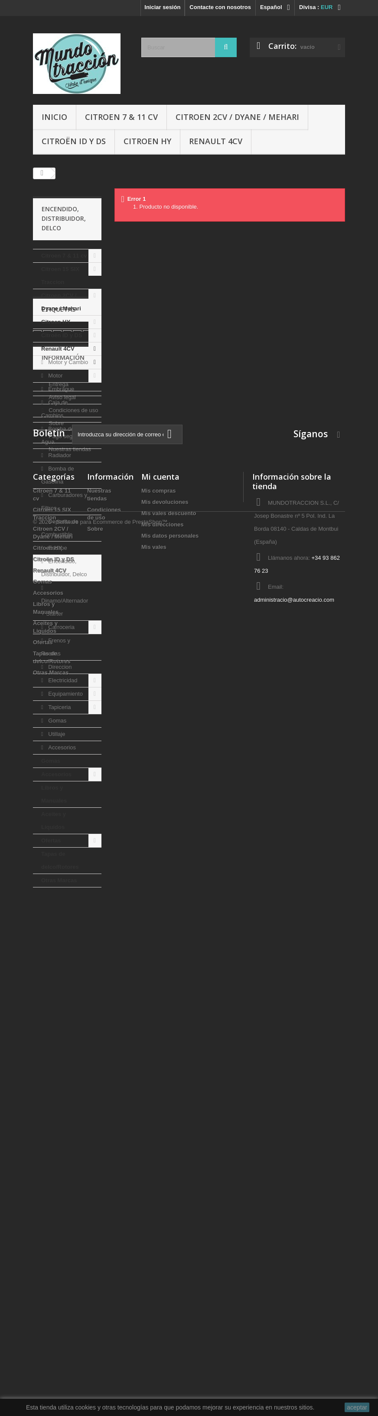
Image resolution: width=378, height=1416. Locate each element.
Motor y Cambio (67, 362)
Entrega (57, 1001)
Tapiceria (59, 707)
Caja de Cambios (54, 409)
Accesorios (61, 747)
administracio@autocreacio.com (294, 1288)
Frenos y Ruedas (55, 647)
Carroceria (61, 627)
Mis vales (153, 1235)
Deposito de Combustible (59, 528)
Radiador (59, 455)
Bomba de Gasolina (57, 475)
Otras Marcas (59, 880)
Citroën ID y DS (74, 141)
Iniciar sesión (162, 7)
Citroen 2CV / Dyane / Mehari (237, 117)
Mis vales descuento (168, 1202)
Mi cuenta (160, 1165)
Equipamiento (65, 693)
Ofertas (51, 840)
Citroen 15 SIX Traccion (60, 275)
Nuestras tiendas (69, 1066)
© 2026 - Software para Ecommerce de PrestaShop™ (100, 1392)
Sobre (55, 1040)
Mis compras (158, 1179)
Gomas (57, 720)
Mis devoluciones (164, 1190)
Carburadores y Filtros (64, 501)
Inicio (54, 117)
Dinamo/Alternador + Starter (64, 607)
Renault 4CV (215, 141)
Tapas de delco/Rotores (60, 860)
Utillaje (56, 734)
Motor (55, 375)
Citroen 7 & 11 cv (121, 117)
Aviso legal (61, 1014)
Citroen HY (147, 141)
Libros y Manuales (54, 794)
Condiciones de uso (72, 1027)
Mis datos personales (170, 1224)
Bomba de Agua (57, 435)
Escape (57, 548)
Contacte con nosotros (220, 7)
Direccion (59, 667)
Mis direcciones (162, 1213)
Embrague (61, 389)
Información (63, 978)
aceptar (357, 1407)
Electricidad (62, 680)
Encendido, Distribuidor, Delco (64, 567)
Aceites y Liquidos (53, 820)
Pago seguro (64, 1053)
